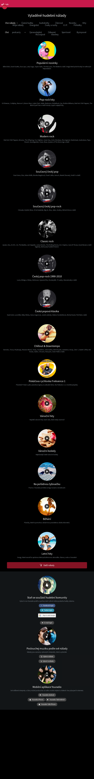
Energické (34, 25)
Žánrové (59, 22)
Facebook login (47, 605)
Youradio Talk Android (56, 699)
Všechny (55, 34)
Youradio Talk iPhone (47, 704)
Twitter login (47, 610)
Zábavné (52, 32)
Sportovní (66, 32)
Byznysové (81, 32)
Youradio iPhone (36, 699)
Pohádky (78, 25)
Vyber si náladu (47, 656)
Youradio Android (47, 695)
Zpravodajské (35, 32)
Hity (84, 22)
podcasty (16, 32)
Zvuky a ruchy (51, 25)
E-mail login (47, 623)
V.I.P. (65, 25)
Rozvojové (40, 34)
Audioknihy (44, 22)
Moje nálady (18, 25)
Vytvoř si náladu (47, 661)
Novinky (72, 22)
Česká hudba (27, 22)
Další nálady (47, 565)
